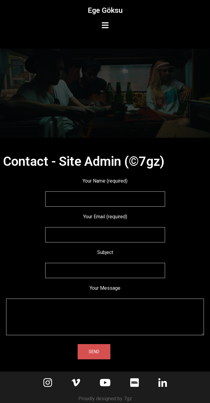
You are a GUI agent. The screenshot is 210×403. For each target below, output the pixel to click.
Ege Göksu (105, 10)
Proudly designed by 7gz (105, 398)
